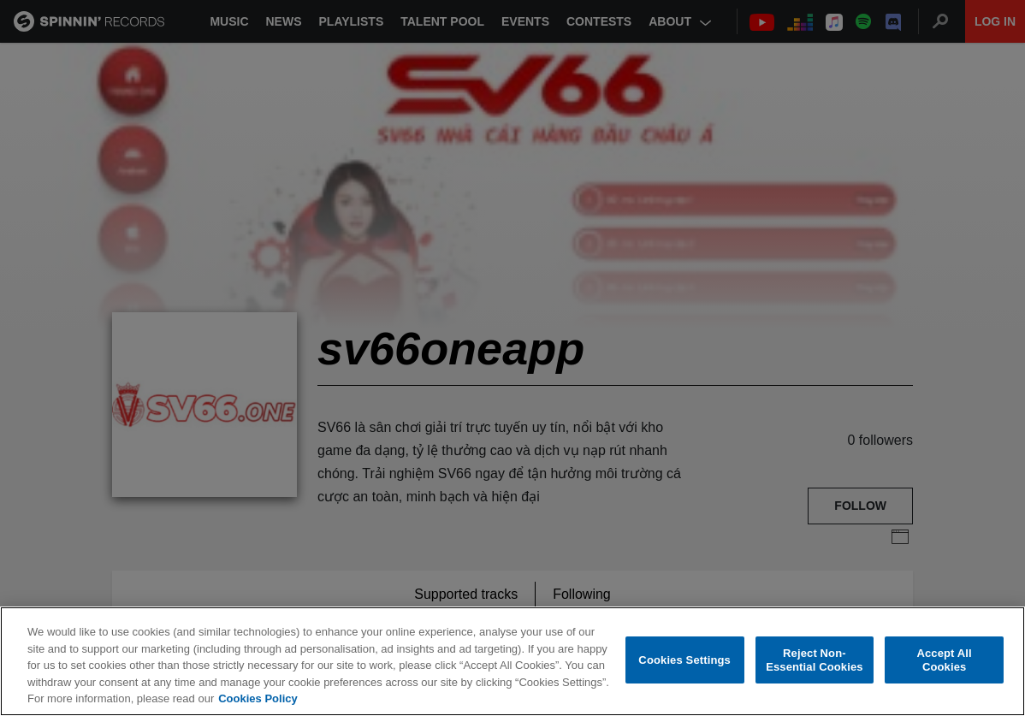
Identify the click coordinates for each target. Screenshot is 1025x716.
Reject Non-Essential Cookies (814, 660)
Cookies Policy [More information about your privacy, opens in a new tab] (257, 698)
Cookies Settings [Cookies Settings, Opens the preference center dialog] (684, 660)
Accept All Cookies (943, 660)
